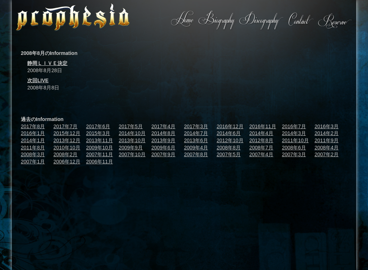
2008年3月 (33, 154)
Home (182, 20)
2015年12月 (66, 133)
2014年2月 (327, 133)
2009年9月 (131, 147)
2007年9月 (163, 154)
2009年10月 (99, 147)
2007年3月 (294, 154)
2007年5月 (229, 154)
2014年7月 (196, 133)
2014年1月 (33, 140)
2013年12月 (66, 140)
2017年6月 (98, 126)
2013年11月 (99, 140)
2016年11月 (262, 126)
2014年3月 (294, 133)
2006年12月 (66, 161)
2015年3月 (98, 133)
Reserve (334, 20)
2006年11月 (99, 161)
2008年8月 (229, 147)
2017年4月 (163, 126)
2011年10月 (295, 140)
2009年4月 (196, 147)
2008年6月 (294, 147)
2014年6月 (229, 133)
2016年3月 (327, 126)
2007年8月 (196, 154)
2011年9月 (327, 140)
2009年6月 (163, 147)
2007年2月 (327, 154)
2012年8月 (261, 140)
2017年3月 (196, 126)
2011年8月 (33, 147)
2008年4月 (327, 147)
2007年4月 (261, 154)
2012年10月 (230, 140)
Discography (260, 20)
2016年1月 (33, 133)
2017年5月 (131, 126)
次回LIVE (37, 80)
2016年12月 (230, 126)
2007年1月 (33, 161)
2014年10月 (132, 133)
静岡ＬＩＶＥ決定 (47, 63)
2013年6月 (196, 140)
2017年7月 (65, 126)
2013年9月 (163, 140)
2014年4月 (261, 133)
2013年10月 (132, 140)
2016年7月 (294, 126)
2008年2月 (65, 154)
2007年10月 (132, 154)
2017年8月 (33, 126)
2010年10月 (66, 147)
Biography (216, 20)
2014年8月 (163, 133)
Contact (300, 20)
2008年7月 (261, 147)
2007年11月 (99, 154)
